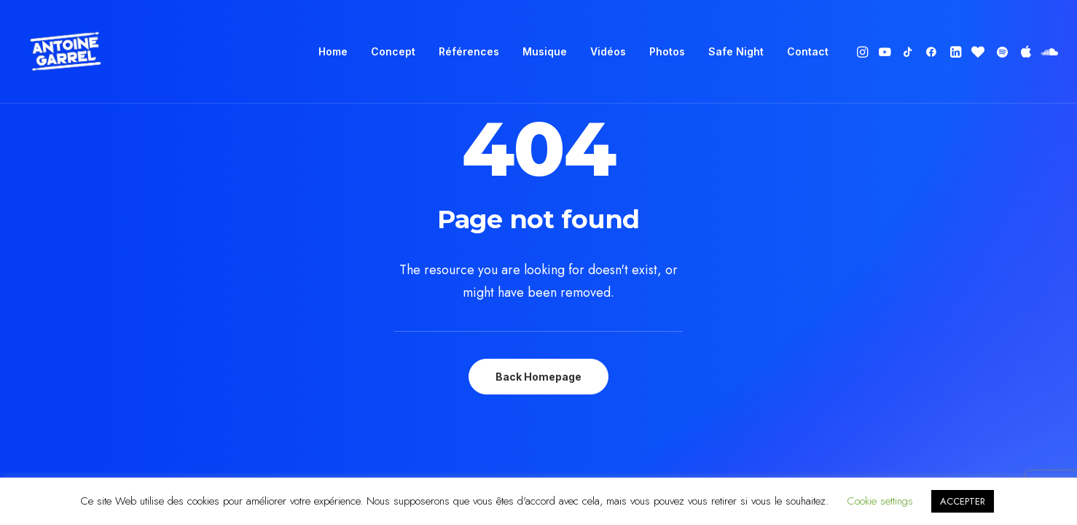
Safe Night (736, 51)
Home (333, 51)
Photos (667, 51)
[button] (864, 52)
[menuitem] (333, 52)
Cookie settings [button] (880, 501)
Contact (808, 51)
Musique (544, 51)
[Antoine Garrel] (65, 51)
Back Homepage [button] (538, 376)
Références (469, 51)
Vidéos (608, 51)
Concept (393, 51)
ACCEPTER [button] (962, 501)
